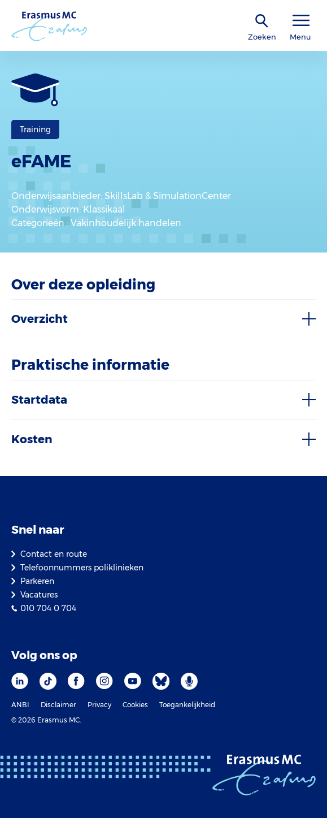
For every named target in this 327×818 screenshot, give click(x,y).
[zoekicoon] (262, 21)
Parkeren (37, 581)
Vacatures (39, 595)
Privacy (99, 704)
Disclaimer (58, 704)
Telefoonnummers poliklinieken (81, 567)
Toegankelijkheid (187, 704)
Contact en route (53, 554)
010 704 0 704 (48, 608)
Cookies (135, 704)
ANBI (20, 704)
